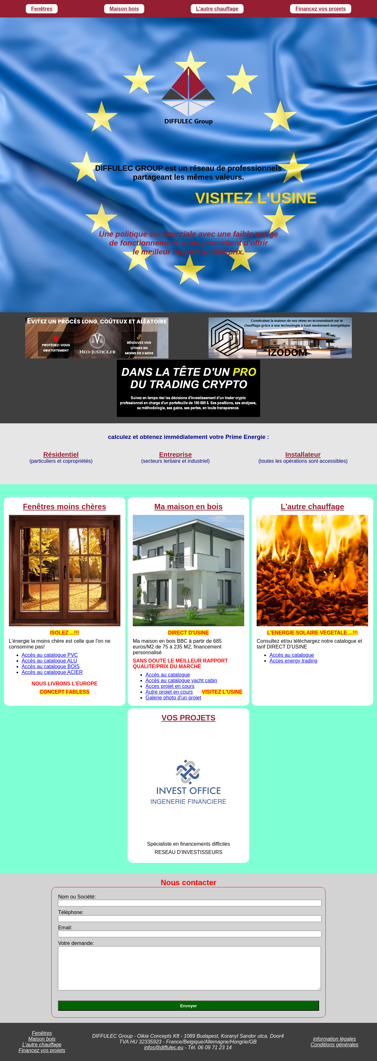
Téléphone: (70, 912)
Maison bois (124, 8)
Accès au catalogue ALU (49, 660)
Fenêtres (42, 8)
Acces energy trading (293, 660)
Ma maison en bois (188, 506)
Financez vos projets (320, 8)
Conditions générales (335, 1044)
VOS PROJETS (188, 717)
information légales (334, 1039)
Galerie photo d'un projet (173, 697)
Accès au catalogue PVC (50, 655)
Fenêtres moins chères (64, 506)
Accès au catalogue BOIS (51, 666)
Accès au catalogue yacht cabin (181, 680)
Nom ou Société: (77, 896)
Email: (65, 927)
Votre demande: (76, 943)
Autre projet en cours (169, 692)
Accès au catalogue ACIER (52, 672)
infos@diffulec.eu (163, 1047)
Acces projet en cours (170, 686)
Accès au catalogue (168, 674)
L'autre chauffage (217, 8)
